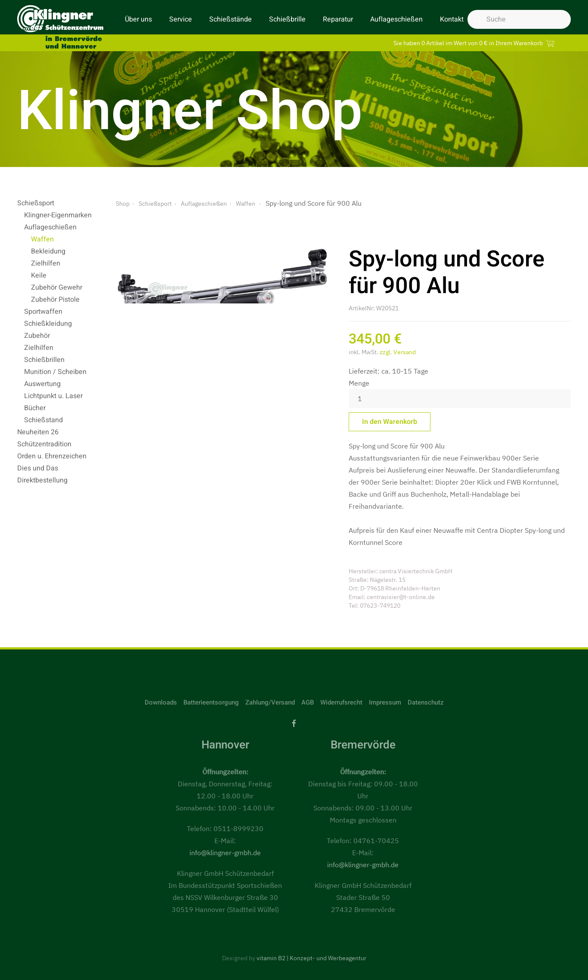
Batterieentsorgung (211, 702)
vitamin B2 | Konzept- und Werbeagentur (311, 958)
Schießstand (43, 420)
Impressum (385, 702)
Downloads (161, 702)
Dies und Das (37, 468)
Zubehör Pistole (55, 299)
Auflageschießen (396, 19)
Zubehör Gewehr (56, 287)
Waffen (42, 239)
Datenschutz (426, 702)
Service (180, 19)
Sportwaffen (43, 311)
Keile (38, 275)
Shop (123, 203)
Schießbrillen (44, 360)
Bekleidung (48, 251)
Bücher (35, 408)
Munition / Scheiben (55, 372)
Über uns (138, 19)
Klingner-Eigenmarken (58, 215)
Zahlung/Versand (270, 702)
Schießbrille (287, 19)
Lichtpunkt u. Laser (53, 396)
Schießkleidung (48, 323)
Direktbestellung (42, 480)
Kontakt (452, 19)
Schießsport (35, 203)
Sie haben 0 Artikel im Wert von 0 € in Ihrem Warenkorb (475, 43)
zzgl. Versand (398, 352)
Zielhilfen (45, 263)
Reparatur (338, 19)
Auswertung (42, 384)
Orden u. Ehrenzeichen (52, 456)
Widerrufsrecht (341, 702)
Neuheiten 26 (38, 432)
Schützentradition (44, 444)
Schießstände (230, 19)
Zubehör (37, 336)
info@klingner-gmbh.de (225, 852)
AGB (307, 702)
